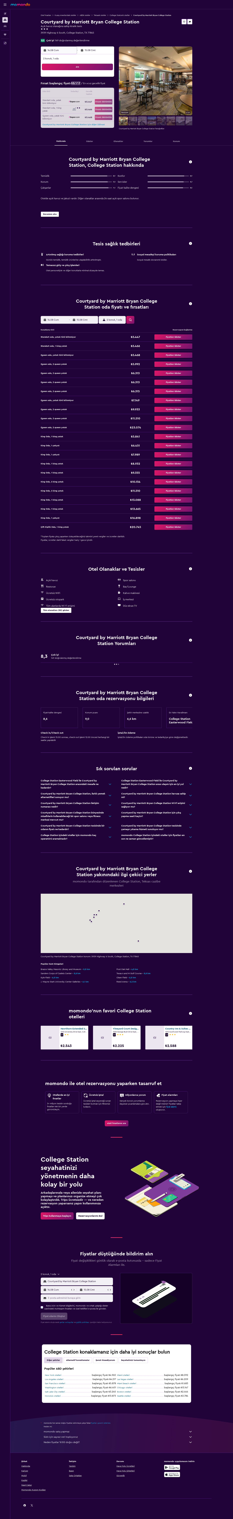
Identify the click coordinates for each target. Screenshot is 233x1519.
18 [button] (76, 99)
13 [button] (90, 92)
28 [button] (97, 106)
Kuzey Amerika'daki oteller (70, 15)
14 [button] (97, 92)
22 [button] (104, 99)
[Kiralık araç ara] (5, 26)
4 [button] (76, 85)
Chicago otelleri (129, 1388)
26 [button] (83, 106)
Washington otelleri (59, 1388)
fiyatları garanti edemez (105, 1423)
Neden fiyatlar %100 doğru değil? (123, 1442)
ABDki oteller (90, 15)
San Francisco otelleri (60, 1384)
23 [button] (111, 99)
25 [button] (76, 106)
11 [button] (76, 92)
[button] (5, 4)
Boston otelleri (129, 1392)
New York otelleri (58, 1375)
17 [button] (69, 99)
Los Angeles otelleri (59, 1379)
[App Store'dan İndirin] (182, 1474)
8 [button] (104, 85)
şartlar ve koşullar (72, 1322)
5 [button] (83, 85)
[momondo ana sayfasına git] (20, 4)
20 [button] (90, 99)
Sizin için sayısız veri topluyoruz (123, 1437)
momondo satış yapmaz (123, 1431)
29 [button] (104, 106)
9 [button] (111, 85)
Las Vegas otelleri (130, 1379)
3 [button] (69, 85)
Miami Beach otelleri (131, 1384)
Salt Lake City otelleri (60, 1392)
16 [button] (112, 92)
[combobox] (85, 1281)
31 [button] (69, 113)
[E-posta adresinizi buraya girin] (85, 1298)
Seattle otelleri (129, 1396)
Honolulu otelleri (58, 1396)
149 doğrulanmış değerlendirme (77, 40)
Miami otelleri (128, 1375)
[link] (121, 1123)
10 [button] (69, 92)
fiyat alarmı (176, 1107)
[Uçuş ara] (5, 14)
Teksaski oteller (105, 15)
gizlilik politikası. (88, 1322)
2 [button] (111, 78)
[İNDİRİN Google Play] (182, 1467)
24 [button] (68, 106)
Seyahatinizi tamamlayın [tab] (138, 1360)
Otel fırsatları (51, 15)
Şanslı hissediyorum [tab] (110, 1360)
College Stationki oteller (125, 15)
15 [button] (104, 92)
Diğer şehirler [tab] (58, 1360)
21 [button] (97, 99)
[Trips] (5, 35)
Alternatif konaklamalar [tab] (83, 1360)
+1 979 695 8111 (54, 36)
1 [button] (104, 78)
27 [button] (90, 106)
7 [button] (97, 85)
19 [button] (83, 99)
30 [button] (111, 106)
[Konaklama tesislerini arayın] (5, 20)
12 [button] (83, 92)
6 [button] (90, 85)
